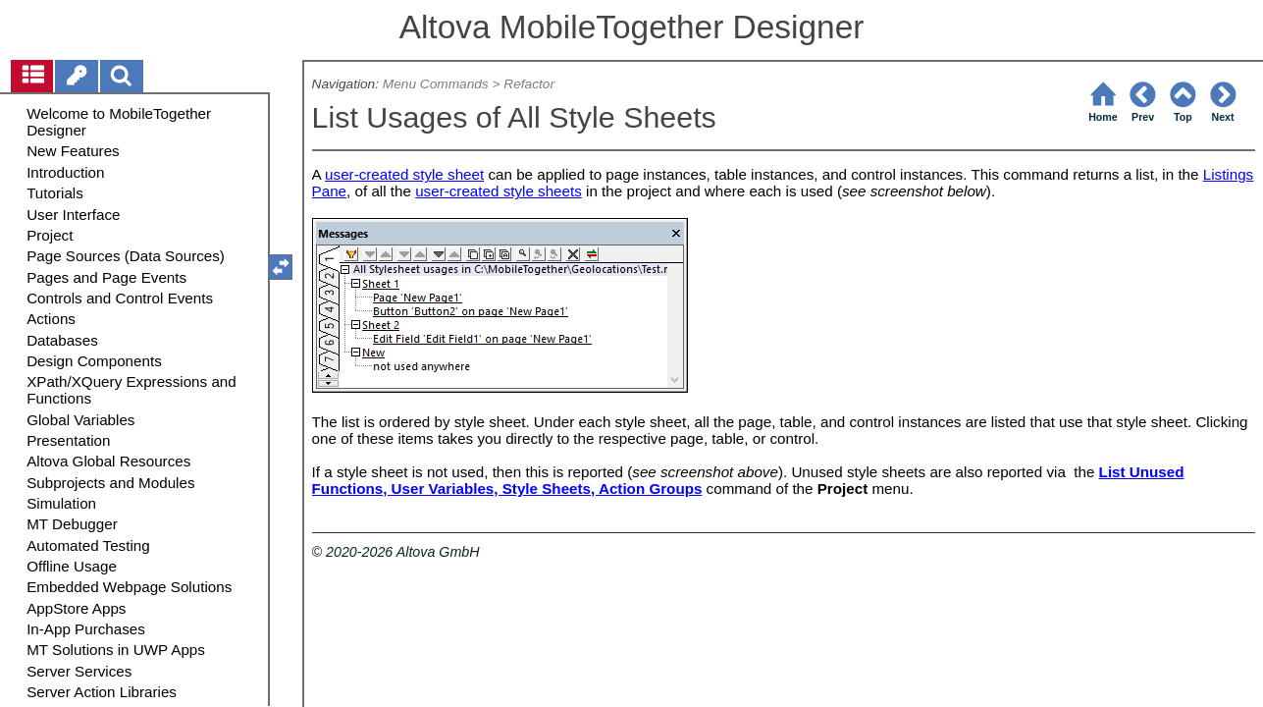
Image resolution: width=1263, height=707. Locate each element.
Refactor (528, 84)
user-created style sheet (404, 174)
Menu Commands (436, 84)
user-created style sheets (498, 191)
